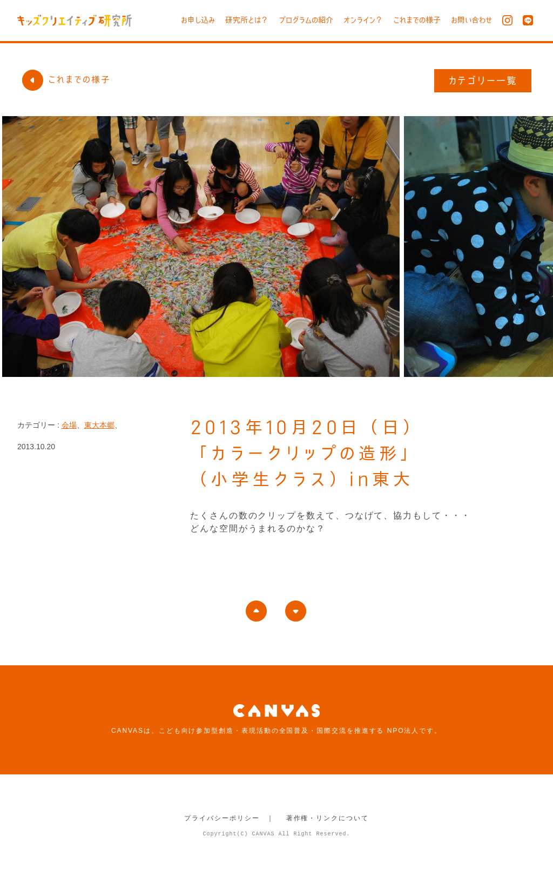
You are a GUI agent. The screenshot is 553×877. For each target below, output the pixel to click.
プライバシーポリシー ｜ (229, 818)
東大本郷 (99, 425)
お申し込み (198, 20)
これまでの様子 (417, 20)
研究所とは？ (246, 20)
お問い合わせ (471, 20)
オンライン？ (363, 20)
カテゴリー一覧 (483, 80)
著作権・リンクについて (327, 818)
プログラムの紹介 (306, 20)
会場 (69, 425)
